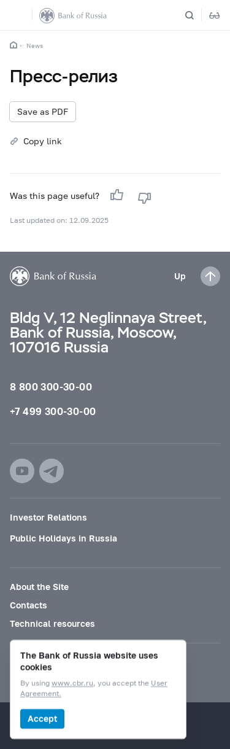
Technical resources (52, 623)
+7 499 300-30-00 (53, 411)
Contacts (28, 605)
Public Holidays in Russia (63, 538)
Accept (42, 718)
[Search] (197, 15)
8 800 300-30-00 (51, 386)
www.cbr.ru (72, 683)
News (34, 45)
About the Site (39, 586)
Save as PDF (42, 111)
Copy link (42, 141)
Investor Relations (48, 517)
